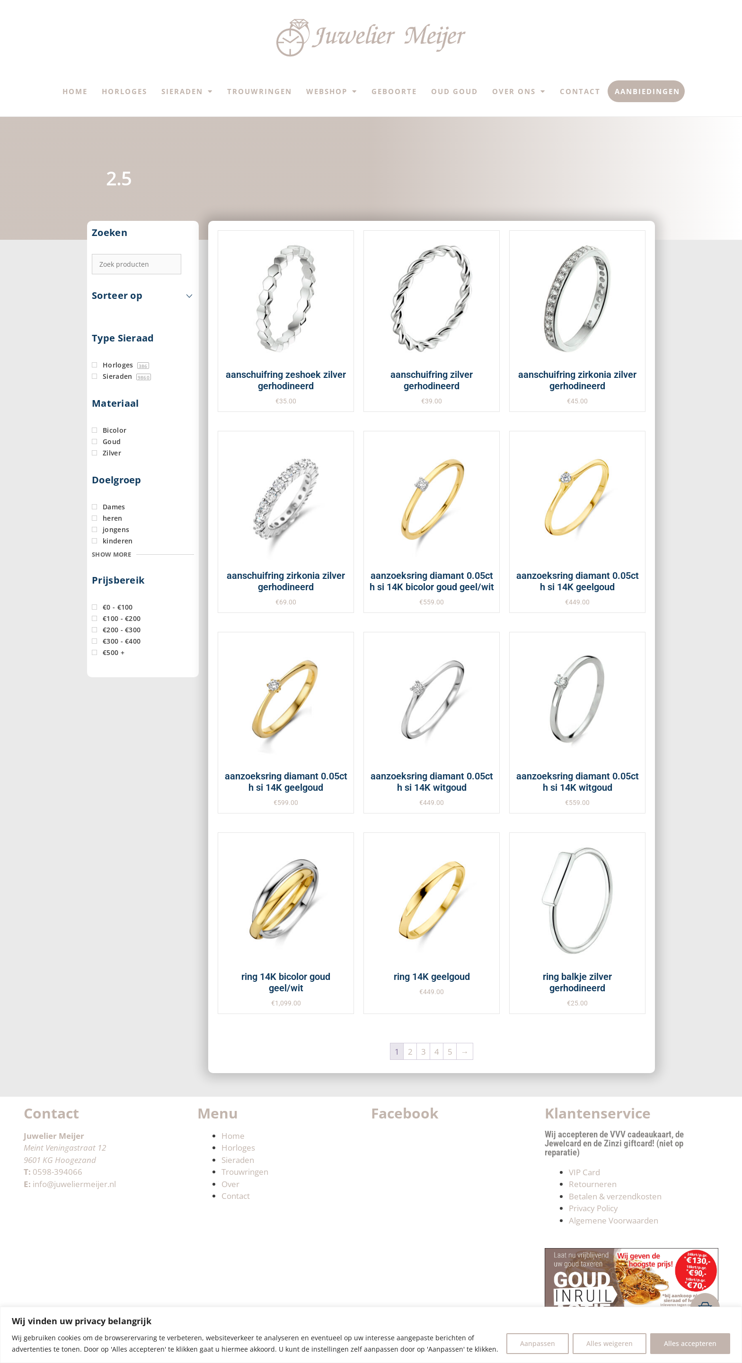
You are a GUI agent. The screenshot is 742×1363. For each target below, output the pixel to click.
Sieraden (187, 91)
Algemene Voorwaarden (613, 1220)
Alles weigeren (609, 1343)
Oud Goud (454, 91)
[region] (371, 1335)
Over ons (519, 91)
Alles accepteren (690, 1343)
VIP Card (584, 1172)
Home (75, 91)
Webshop (331, 91)
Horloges (124, 91)
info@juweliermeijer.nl (74, 1184)
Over (230, 1184)
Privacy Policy (593, 1208)
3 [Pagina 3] (423, 1051)
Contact (580, 91)
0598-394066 (57, 1171)
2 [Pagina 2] (410, 1051)
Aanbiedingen (647, 91)
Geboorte (394, 91)
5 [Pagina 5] (450, 1051)
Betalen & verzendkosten (615, 1196)
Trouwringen (259, 91)
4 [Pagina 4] (436, 1051)
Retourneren (593, 1184)
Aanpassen (537, 1343)
